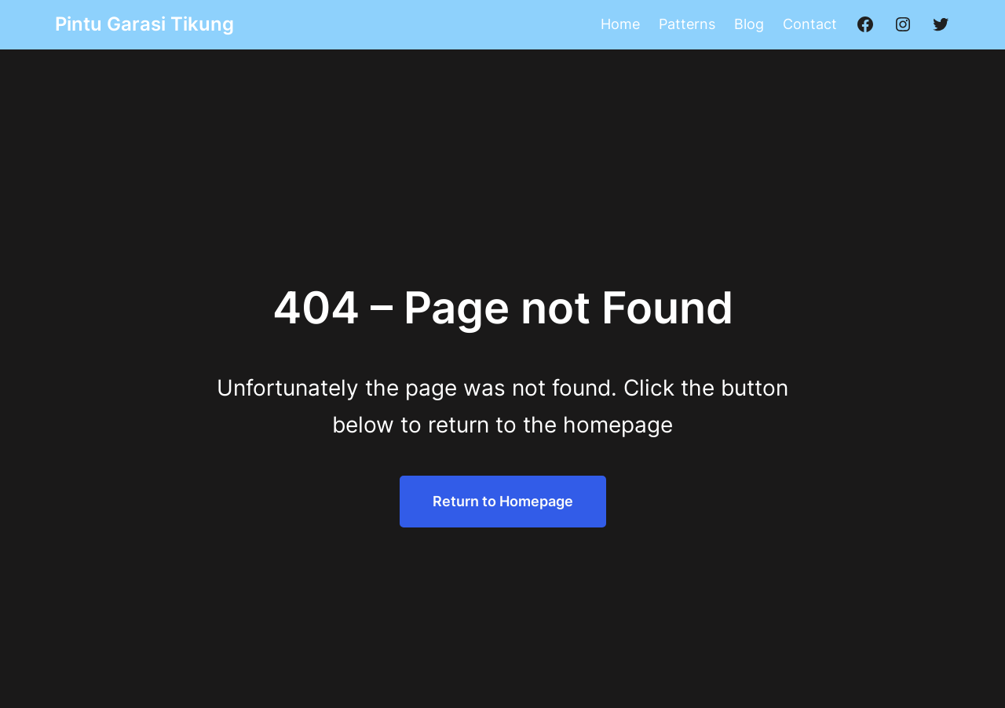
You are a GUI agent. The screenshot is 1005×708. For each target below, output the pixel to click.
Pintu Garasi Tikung (144, 24)
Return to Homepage (503, 501)
